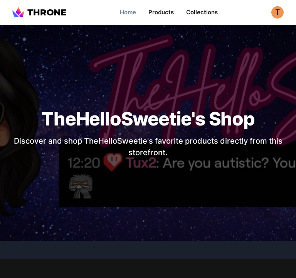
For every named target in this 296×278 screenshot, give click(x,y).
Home (128, 12)
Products (161, 12)
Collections (202, 12)
